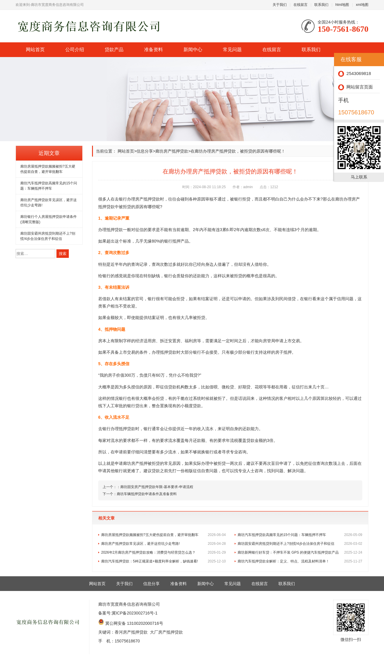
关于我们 (280, 5)
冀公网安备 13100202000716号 (134, 623)
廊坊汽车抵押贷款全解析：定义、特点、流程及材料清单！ (300, 561)
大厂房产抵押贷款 (166, 632)
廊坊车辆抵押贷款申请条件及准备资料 (147, 494)
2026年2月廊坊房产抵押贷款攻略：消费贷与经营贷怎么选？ (163, 552)
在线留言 (300, 5)
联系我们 (321, 5)
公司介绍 (74, 49)
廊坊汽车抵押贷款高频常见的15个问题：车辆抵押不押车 (300, 534)
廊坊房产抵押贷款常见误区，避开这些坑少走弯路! (163, 543)
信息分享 (144, 151)
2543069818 (354, 73)
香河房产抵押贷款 (131, 632)
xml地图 (362, 5)
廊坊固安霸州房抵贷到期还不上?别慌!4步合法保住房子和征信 (300, 543)
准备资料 (153, 49)
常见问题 (232, 49)
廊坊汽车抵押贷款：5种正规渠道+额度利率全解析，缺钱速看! (163, 561)
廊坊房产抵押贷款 (171, 151)
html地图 (342, 5)
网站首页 (35, 49)
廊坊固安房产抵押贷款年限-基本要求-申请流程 (156, 487)
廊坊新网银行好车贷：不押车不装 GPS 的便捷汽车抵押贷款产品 (300, 552)
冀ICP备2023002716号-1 (135, 613)
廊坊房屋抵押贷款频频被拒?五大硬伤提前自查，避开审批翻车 (163, 534)
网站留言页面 (355, 86)
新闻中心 (192, 49)
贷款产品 (114, 49)
